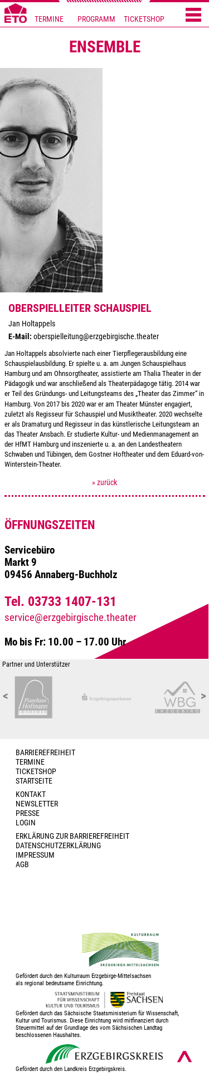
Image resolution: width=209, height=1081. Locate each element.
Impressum (35, 855)
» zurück (104, 482)
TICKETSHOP (144, 19)
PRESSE (28, 813)
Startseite (34, 781)
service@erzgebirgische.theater (70, 618)
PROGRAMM (96, 19)
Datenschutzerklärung (58, 845)
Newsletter (37, 804)
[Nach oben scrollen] (184, 1056)
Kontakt (31, 794)
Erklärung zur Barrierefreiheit (72, 836)
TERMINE (49, 19)
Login (26, 823)
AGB (22, 864)
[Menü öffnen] (193, 15)
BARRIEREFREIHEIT (45, 752)
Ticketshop (36, 771)
